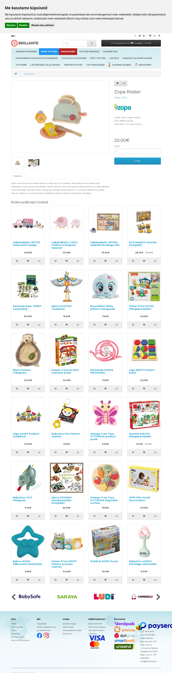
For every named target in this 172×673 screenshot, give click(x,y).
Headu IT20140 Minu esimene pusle (65, 371)
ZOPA (124, 97)
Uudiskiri (92, 633)
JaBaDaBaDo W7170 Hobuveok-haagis (26, 244)
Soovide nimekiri (96, 630)
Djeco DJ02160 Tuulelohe (61, 307)
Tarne (14, 630)
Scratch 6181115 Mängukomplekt (140, 435)
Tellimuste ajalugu (97, 627)
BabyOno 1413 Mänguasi (22, 499)
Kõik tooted (68, 627)
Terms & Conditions (20, 640)
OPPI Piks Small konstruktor (139, 499)
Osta (137, 161)
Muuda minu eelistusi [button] (42, 25)
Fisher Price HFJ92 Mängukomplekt (141, 307)
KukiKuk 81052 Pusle (104, 561)
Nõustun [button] (11, 25)
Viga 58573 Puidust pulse (142, 371)
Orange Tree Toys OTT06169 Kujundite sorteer (104, 500)
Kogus (117, 146)
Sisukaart (67, 633)
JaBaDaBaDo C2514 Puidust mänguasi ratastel (65, 245)
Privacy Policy (18, 637)
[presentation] (13, 597)
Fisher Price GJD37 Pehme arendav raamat (64, 564)
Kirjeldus (18, 176)
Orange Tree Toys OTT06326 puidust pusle (103, 436)
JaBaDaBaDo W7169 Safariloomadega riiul (104, 244)
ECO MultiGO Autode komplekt (143, 244)
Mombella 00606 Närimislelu (101, 371)
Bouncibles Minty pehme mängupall (102, 307)
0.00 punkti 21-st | (131, 43)
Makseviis (15, 633)
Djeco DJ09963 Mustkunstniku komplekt (62, 500)
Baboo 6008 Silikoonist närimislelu (27, 563)
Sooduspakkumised (72, 630)
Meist (13, 623)
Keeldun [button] (23, 25)
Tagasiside (41, 623)
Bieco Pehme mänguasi (22, 371)
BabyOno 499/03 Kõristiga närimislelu (143, 563)
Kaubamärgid (69, 623)
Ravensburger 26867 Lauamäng (27, 307)
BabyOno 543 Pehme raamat (66, 435)
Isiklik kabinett (95, 623)
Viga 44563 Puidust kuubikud (26, 435)
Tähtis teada (17, 627)
